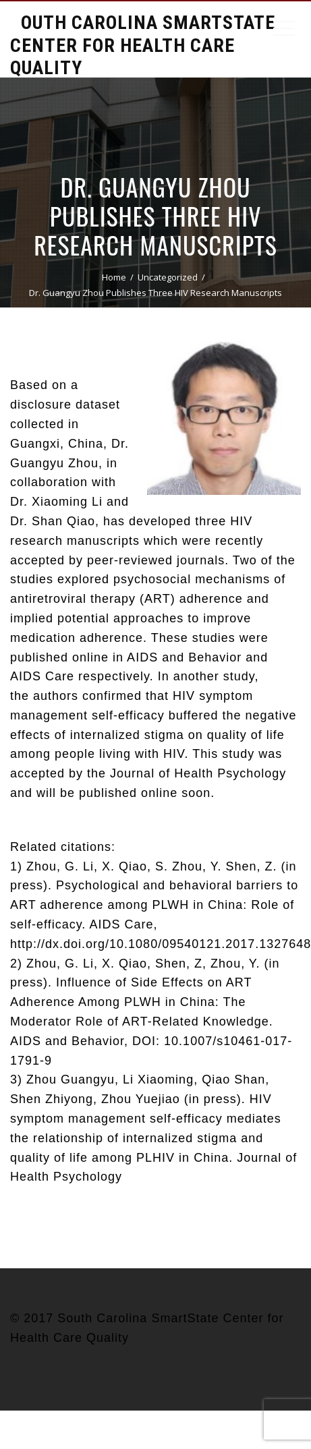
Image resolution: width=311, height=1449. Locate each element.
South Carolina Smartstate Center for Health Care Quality (142, 45)
